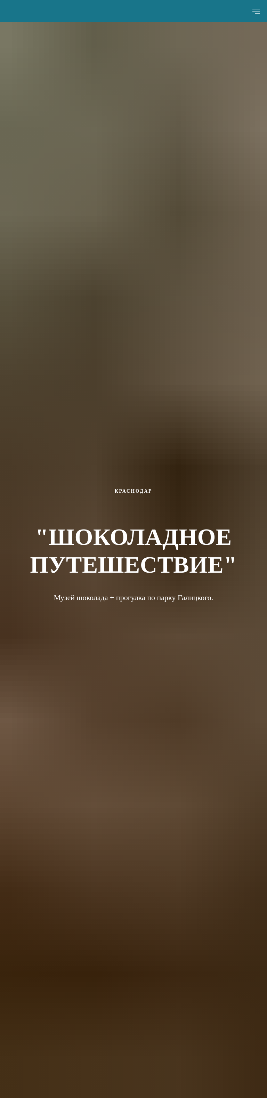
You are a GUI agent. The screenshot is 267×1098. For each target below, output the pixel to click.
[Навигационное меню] (256, 11)
